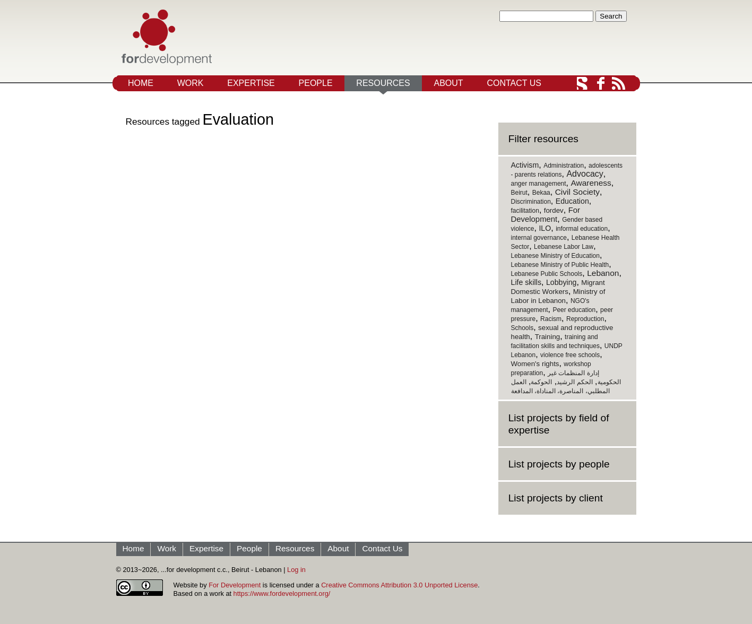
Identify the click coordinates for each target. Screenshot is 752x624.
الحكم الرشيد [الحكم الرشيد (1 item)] (574, 382)
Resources (383, 83)
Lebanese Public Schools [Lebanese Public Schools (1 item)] (547, 274)
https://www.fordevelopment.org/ (282, 593)
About (448, 83)
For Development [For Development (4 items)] (545, 214)
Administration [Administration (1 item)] (563, 165)
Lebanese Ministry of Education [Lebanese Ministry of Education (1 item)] (555, 255)
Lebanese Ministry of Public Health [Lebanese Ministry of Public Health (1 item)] (560, 264)
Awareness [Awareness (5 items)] (591, 182)
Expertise (251, 83)
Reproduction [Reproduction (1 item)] (585, 319)
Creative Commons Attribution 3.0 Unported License (399, 585)
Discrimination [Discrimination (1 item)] (531, 201)
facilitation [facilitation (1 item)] (525, 210)
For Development (235, 585)
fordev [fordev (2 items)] (554, 210)
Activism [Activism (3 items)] (525, 165)
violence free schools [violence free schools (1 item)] (570, 355)
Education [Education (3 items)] (572, 201)
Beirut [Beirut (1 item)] (519, 192)
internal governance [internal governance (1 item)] (539, 237)
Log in (296, 570)
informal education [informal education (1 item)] (582, 228)
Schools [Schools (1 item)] (522, 328)
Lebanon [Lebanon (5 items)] (603, 273)
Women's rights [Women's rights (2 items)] (535, 364)
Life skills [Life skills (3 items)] (526, 282)
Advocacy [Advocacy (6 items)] (584, 173)
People (316, 83)
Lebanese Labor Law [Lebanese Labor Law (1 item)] (563, 246)
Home (140, 83)
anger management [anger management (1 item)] (538, 183)
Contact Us (514, 83)
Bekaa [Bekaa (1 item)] (541, 192)
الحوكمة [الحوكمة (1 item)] (541, 382)
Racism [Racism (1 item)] (550, 319)
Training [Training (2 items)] (547, 337)
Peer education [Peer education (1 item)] (573, 310)
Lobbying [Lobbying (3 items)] (561, 282)
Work (190, 83)
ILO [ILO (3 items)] (545, 228)
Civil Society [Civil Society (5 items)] (577, 191)
